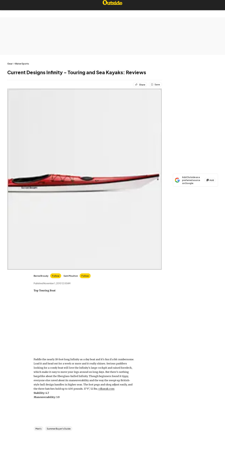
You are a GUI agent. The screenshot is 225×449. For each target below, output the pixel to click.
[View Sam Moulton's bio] (71, 275)
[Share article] (140, 84)
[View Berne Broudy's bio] (41, 275)
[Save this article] (155, 84)
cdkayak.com (106, 388)
